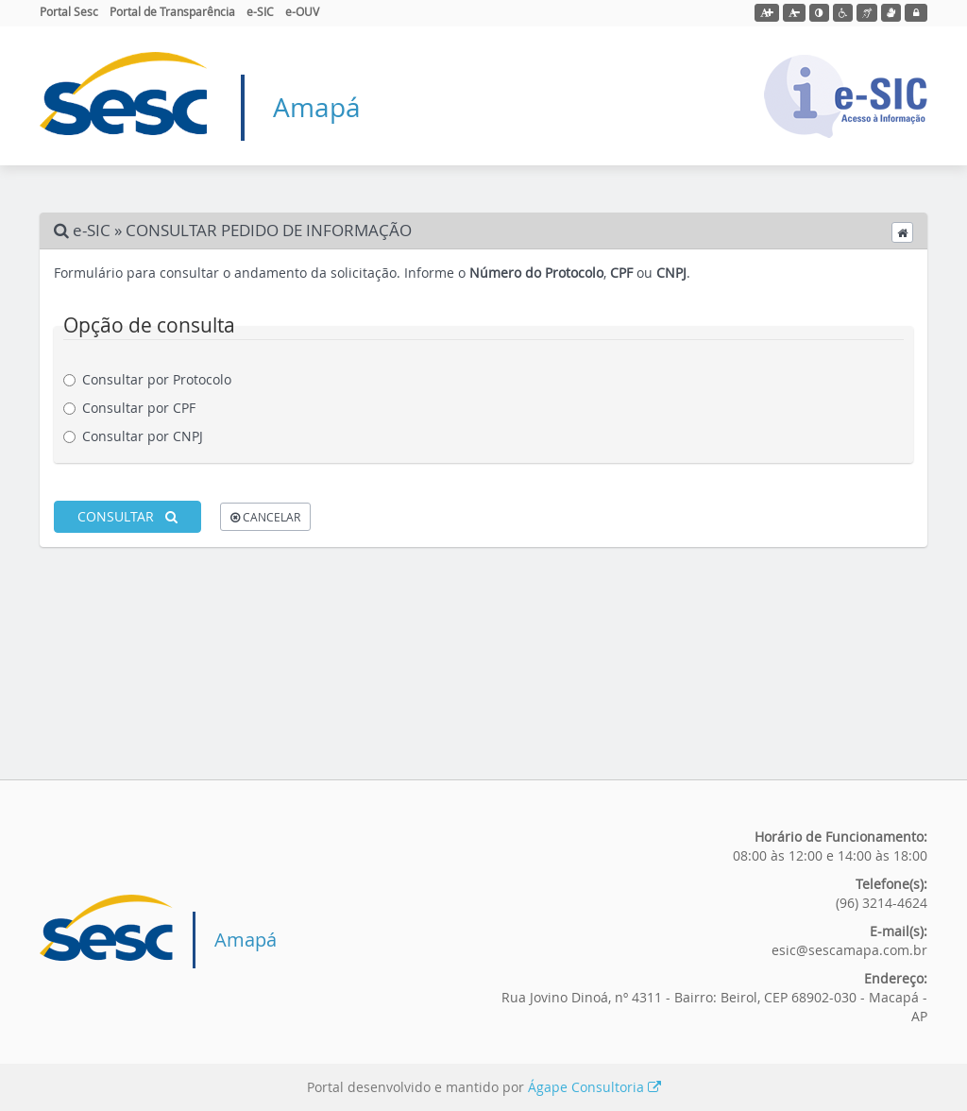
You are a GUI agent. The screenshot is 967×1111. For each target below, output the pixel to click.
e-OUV (302, 11)
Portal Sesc (69, 11)
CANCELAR (265, 516)
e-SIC (260, 11)
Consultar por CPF (136, 408)
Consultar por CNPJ (140, 436)
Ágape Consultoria (594, 1087)
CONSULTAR (127, 516)
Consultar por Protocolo (154, 379)
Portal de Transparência (172, 11)
